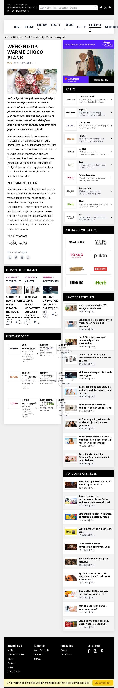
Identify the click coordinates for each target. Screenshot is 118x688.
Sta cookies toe (103, 682)
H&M (10, 658)
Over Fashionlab (42, 650)
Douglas (11, 663)
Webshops (111, 27)
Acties (81, 27)
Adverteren (66, 654)
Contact (65, 650)
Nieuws (29, 27)
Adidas (10, 650)
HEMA (10, 667)
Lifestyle (95, 26)
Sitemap (38, 654)
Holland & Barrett (16, 654)
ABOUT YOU (13, 671)
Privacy (37, 658)
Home (17, 27)
